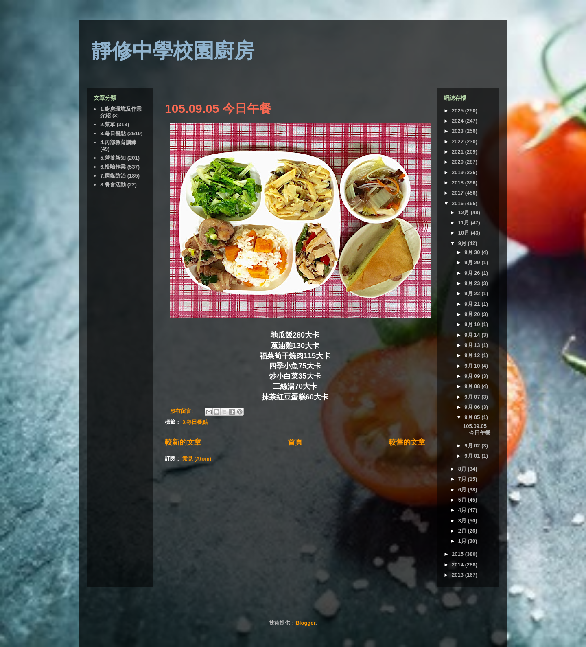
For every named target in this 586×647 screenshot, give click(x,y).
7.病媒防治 (113, 176)
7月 (463, 479)
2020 (458, 162)
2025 (458, 110)
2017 (458, 193)
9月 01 (472, 456)
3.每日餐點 (195, 422)
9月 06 (472, 407)
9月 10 (472, 366)
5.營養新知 (113, 158)
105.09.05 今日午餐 (218, 108)
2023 (458, 131)
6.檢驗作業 (113, 167)
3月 (463, 521)
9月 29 (472, 262)
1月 (463, 541)
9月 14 (472, 335)
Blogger (305, 623)
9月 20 (472, 314)
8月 (463, 469)
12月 (464, 212)
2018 (458, 183)
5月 (463, 500)
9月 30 (472, 252)
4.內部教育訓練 (118, 142)
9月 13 (472, 345)
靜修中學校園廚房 (173, 50)
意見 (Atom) (197, 459)
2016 (458, 203)
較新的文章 (183, 442)
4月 (463, 510)
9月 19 (472, 324)
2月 (463, 531)
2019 (458, 172)
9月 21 (472, 304)
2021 (458, 152)
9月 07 (472, 397)
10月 (464, 233)
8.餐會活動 (113, 185)
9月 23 (472, 283)
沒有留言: (182, 411)
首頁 (295, 442)
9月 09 (472, 376)
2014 (458, 564)
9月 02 (472, 446)
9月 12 (472, 355)
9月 (463, 243)
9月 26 (472, 273)
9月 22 (472, 293)
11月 (464, 222)
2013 (458, 575)
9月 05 (472, 417)
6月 (463, 490)
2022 (458, 141)
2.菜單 (107, 124)
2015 (458, 554)
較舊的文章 (407, 442)
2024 (458, 121)
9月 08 (472, 386)
